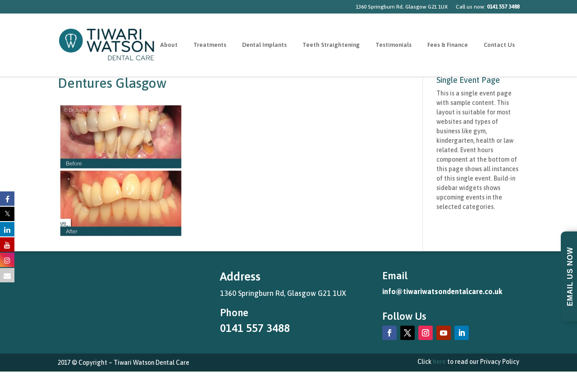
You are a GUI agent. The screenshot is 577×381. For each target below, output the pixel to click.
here (439, 361)
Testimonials (394, 45)
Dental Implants (264, 45)
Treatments (209, 45)
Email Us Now (570, 276)
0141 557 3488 (255, 328)
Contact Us (499, 45)
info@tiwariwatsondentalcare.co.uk (442, 291)
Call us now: (487, 7)
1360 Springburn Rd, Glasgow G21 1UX (402, 7)
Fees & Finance (447, 45)
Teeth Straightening (331, 45)
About (169, 45)
